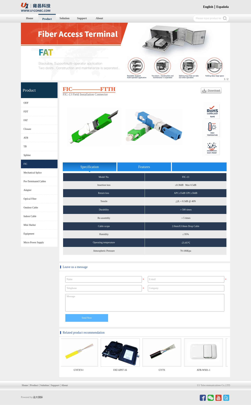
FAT (26, 120)
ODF (26, 103)
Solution (65, 18)
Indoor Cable (30, 216)
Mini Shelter (30, 225)
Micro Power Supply (34, 242)
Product (47, 18)
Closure (27, 129)
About (99, 18)
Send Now (87, 318)
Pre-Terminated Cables (35, 181)
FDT (26, 111)
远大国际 (38, 397)
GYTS (162, 370)
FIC (25, 164)
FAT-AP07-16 (121, 370)
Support (82, 18)
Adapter (27, 190)
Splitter (27, 155)
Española (222, 7)
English (208, 7)
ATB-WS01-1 (204, 370)
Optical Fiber (30, 199)
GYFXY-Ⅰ (79, 370)
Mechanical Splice (33, 172)
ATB (26, 137)
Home (29, 18)
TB (25, 146)
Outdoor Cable (31, 207)
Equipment (29, 233)
